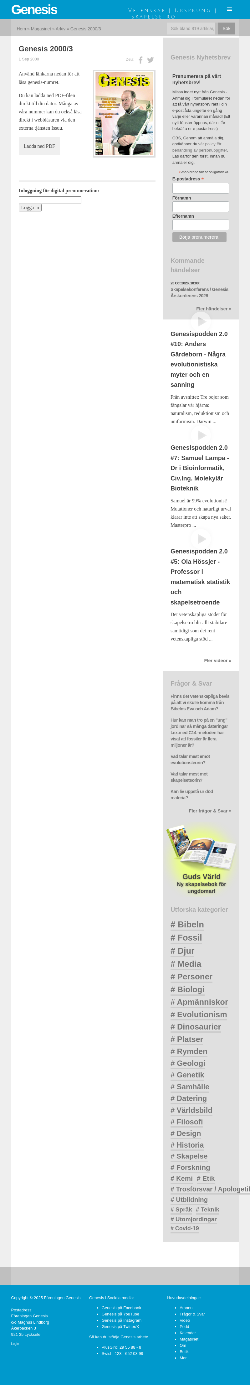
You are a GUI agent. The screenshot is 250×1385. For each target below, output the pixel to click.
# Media (186, 964)
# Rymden (189, 1051)
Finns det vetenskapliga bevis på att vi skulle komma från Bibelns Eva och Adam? (200, 702)
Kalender (188, 1333)
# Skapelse (189, 1156)
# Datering (189, 1098)
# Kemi (182, 1178)
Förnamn (181, 197)
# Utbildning (189, 1199)
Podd (184, 1326)
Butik (184, 1351)
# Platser (187, 1039)
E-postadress (188, 179)
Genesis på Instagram (121, 1320)
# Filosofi (187, 1122)
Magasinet (41, 28)
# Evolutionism (199, 1014)
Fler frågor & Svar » (210, 810)
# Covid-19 (185, 1228)
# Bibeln (187, 924)
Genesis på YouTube (120, 1314)
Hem (21, 28)
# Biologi (188, 989)
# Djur (183, 951)
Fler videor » (217, 660)
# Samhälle (190, 1086)
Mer (183, 1358)
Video (185, 1320)
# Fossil (186, 937)
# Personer (191, 976)
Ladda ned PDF (39, 146)
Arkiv (60, 28)
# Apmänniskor (199, 1002)
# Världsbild (191, 1110)
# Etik (206, 1178)
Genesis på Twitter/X (120, 1326)
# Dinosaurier (196, 1026)
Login (15, 1344)
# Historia (187, 1145)
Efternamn (183, 216)
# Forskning (190, 1167)
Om (183, 1345)
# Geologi (188, 1063)
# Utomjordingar (194, 1219)
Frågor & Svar (192, 1314)
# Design (186, 1133)
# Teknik (207, 1209)
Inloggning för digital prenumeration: (59, 190)
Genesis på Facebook (121, 1307)
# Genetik (187, 1075)
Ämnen (186, 1307)
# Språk (181, 1209)
